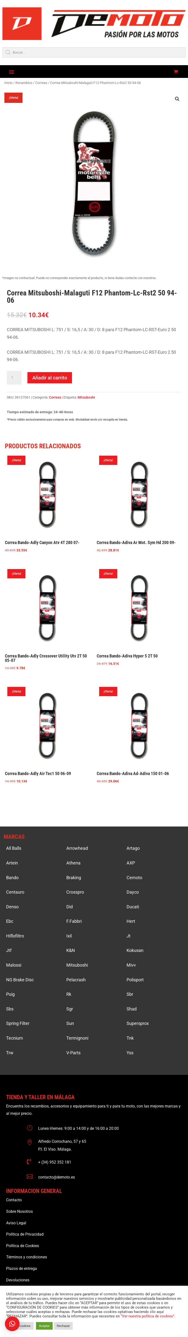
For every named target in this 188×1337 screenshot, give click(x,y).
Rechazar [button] (63, 1326)
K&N (70, 950)
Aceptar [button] (44, 1326)
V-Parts (73, 1052)
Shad (132, 1008)
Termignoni (77, 1038)
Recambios (23, 83)
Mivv (131, 965)
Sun (70, 1023)
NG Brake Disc (20, 979)
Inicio (8, 83)
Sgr (69, 1008)
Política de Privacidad (25, 1234)
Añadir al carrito (49, 378)
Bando (12, 877)
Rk (68, 994)
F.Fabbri (74, 921)
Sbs (9, 1008)
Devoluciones (17, 1280)
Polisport (135, 979)
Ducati (133, 906)
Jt (128, 935)
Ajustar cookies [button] (20, 1326)
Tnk (130, 1038)
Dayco (133, 892)
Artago (133, 848)
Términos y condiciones (26, 1257)
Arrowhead (77, 848)
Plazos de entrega (21, 1268)
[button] (177, 99)
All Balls (13, 848)
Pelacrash (76, 979)
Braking (73, 877)
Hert (131, 921)
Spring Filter (17, 1023)
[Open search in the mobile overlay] (94, 52)
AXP (131, 862)
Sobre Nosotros (19, 1211)
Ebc (9, 921)
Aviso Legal (16, 1223)
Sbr (130, 994)
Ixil (69, 935)
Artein (12, 862)
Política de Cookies (22, 1245)
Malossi (13, 965)
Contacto (14, 1200)
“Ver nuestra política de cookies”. (148, 1316)
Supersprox (138, 1023)
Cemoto (134, 877)
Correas (41, 83)
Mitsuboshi (86, 397)
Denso (12, 906)
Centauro (15, 892)
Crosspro (75, 892)
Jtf (9, 950)
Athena (73, 862)
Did (69, 906)
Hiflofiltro (15, 935)
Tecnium (14, 1038)
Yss (130, 1052)
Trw (9, 1052)
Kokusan (135, 950)
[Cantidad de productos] (14, 378)
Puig (10, 994)
